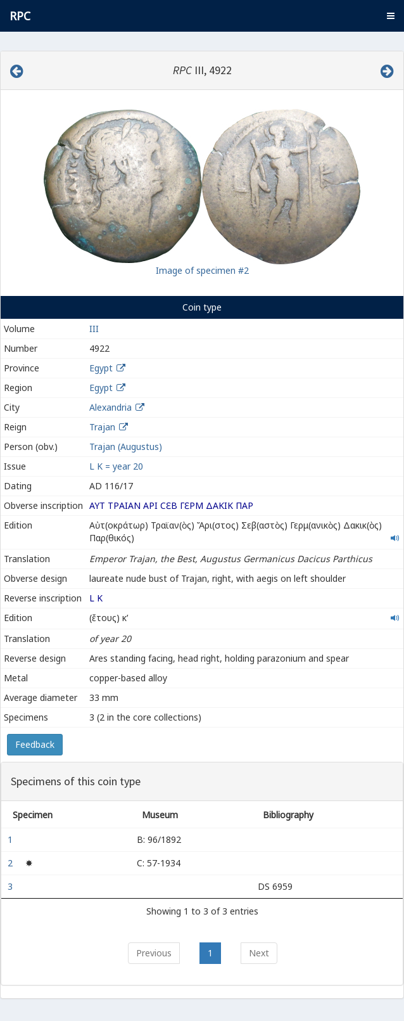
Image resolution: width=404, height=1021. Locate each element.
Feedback (34, 744)
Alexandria (110, 407)
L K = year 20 (116, 466)
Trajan (102, 427)
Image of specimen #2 (202, 270)
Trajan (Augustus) (125, 446)
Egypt (101, 368)
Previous (154, 953)
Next (259, 953)
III (94, 329)
